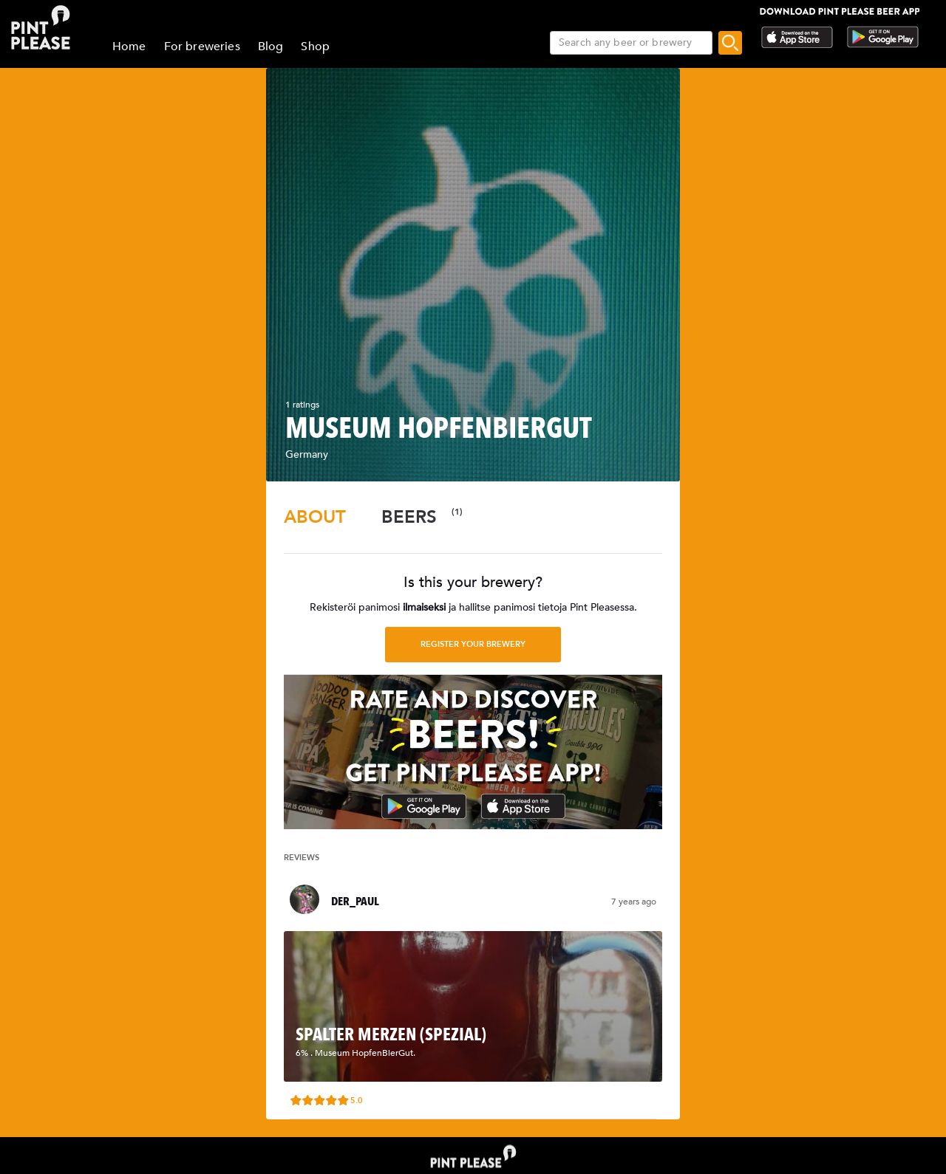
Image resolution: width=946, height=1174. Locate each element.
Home (129, 46)
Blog (271, 46)
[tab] (315, 517)
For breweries (202, 46)
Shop (315, 46)
